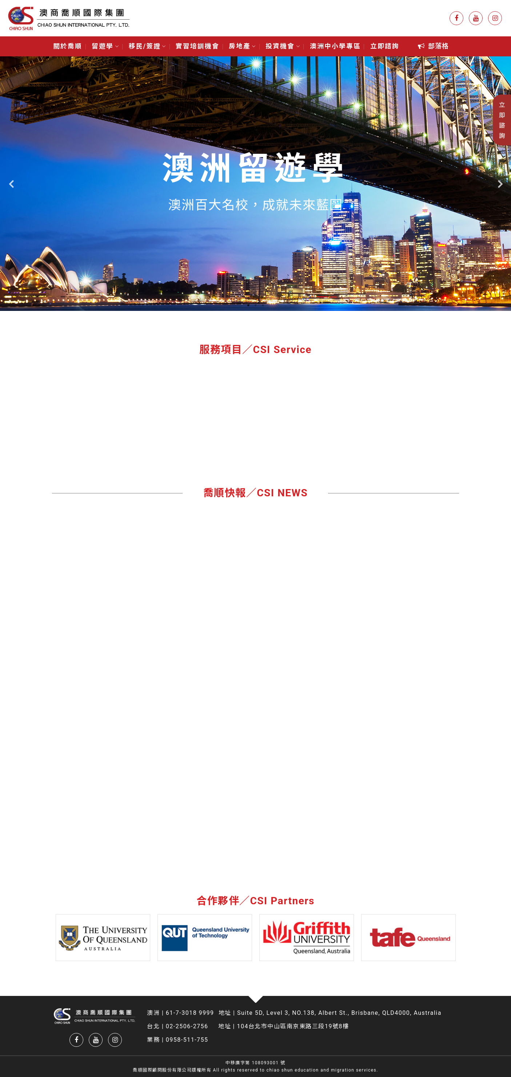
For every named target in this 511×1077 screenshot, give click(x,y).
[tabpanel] (255, 183)
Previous (11, 183)
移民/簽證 (148, 46)
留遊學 (105, 46)
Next (500, 183)
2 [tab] (255, 305)
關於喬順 (67, 46)
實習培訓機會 (197, 46)
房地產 (242, 46)
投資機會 (283, 46)
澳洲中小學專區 (335, 46)
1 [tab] (248, 305)
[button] (433, 46)
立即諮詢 (384, 46)
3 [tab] (263, 305)
